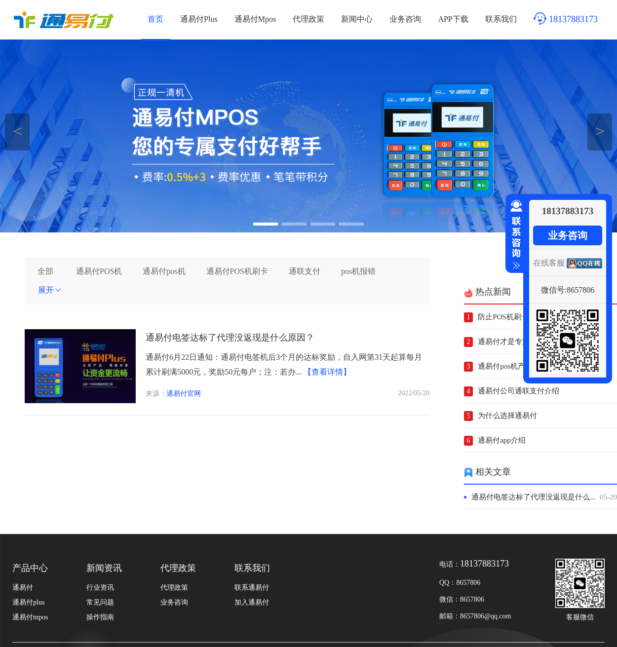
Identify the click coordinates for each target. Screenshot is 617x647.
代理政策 (308, 19)
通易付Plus (199, 19)
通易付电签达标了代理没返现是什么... (544, 497)
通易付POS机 (99, 271)
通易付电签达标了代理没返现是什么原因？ (230, 338)
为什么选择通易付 (507, 415)
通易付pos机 (164, 271)
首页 (155, 19)
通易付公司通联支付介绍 (518, 391)
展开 (49, 290)
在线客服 (549, 263)
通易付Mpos (255, 19)
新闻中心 (357, 19)
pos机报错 (358, 271)
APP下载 (453, 19)
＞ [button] (600, 130)
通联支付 (304, 271)
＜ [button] (17, 130)
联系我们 (501, 19)
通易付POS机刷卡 (237, 271)
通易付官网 (183, 393)
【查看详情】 (327, 372)
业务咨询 (405, 19)
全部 (45, 271)
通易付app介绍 (502, 440)
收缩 (514, 235)
